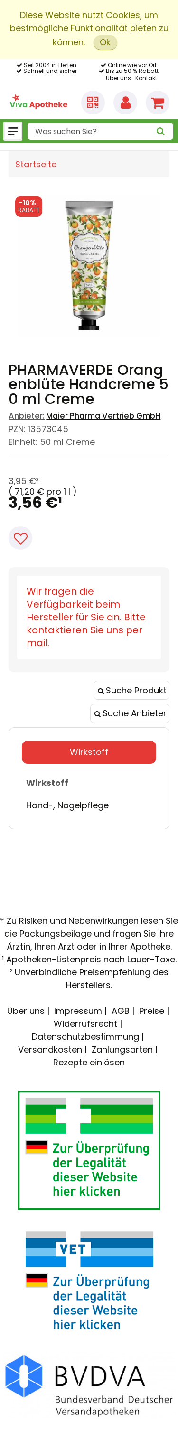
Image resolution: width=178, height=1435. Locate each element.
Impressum (78, 1011)
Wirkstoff (89, 752)
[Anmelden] (125, 102)
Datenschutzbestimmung (85, 1037)
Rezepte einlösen (89, 1062)
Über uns (118, 78)
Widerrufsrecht (85, 1024)
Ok (105, 42)
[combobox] (100, 131)
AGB (121, 1011)
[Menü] (12, 131)
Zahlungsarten (122, 1049)
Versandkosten (50, 1049)
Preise (151, 1011)
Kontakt (146, 78)
